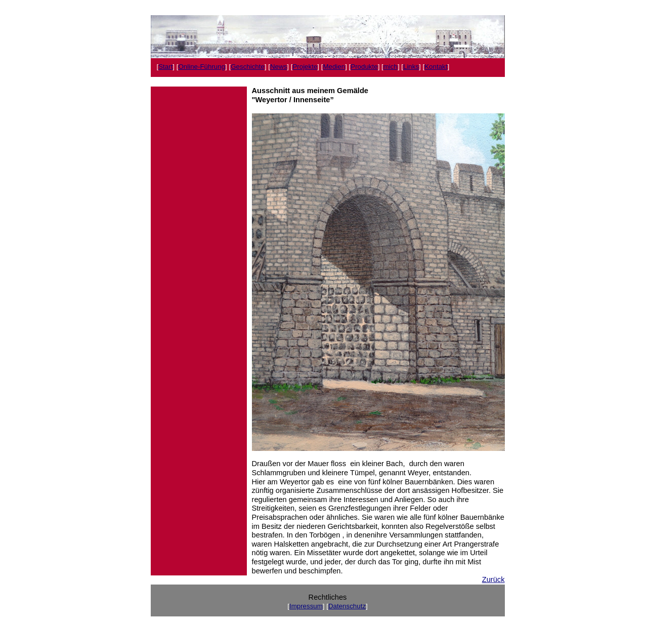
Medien (334, 66)
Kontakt (435, 66)
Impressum (306, 606)
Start (165, 66)
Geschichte (248, 66)
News (278, 66)
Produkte (364, 66)
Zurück (493, 579)
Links (411, 66)
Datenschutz (347, 606)
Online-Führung (201, 66)
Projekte (304, 66)
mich (390, 66)
